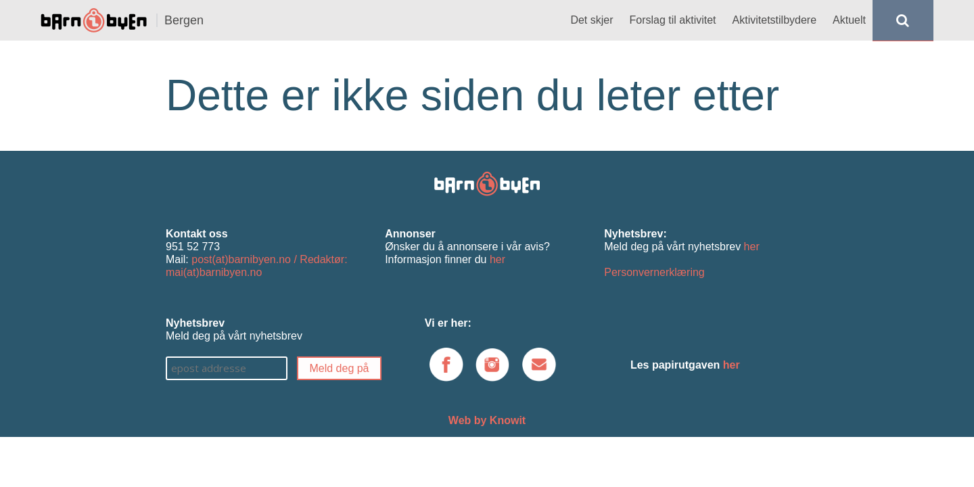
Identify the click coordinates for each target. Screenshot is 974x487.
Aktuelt (849, 20)
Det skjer (591, 20)
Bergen (184, 20)
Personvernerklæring (654, 272)
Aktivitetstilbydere (775, 20)
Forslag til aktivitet (673, 20)
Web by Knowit (487, 420)
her (497, 259)
